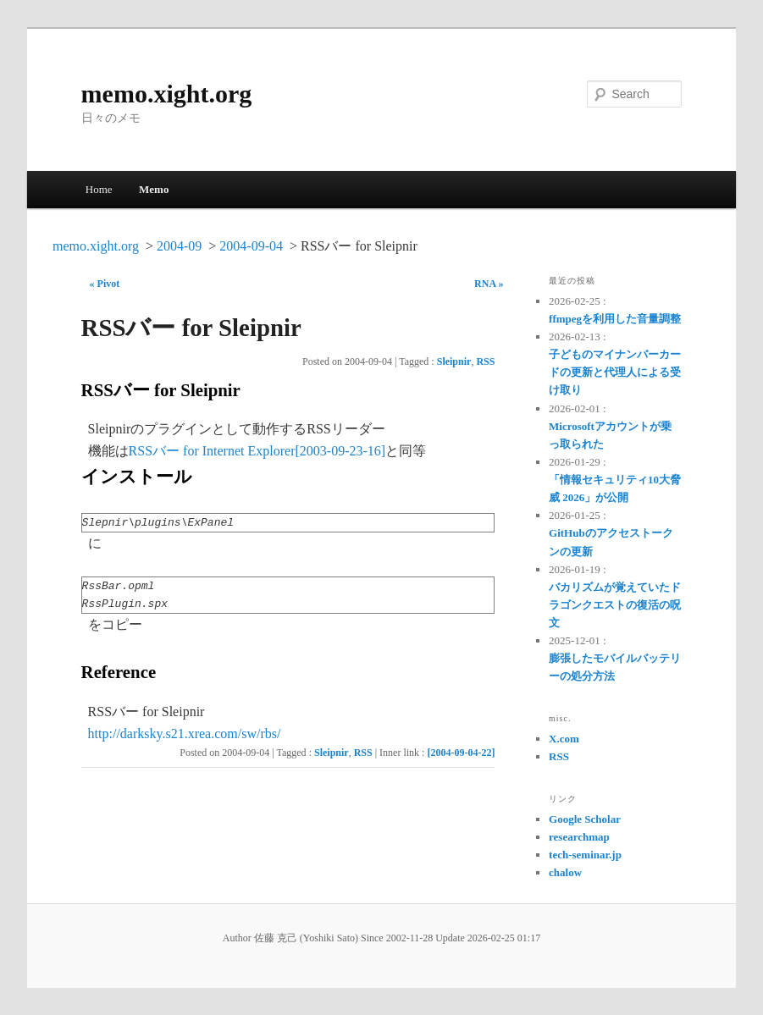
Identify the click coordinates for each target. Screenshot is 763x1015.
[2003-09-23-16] (340, 451)
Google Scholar (585, 819)
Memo (154, 189)
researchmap (579, 836)
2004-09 (179, 246)
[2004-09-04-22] (461, 752)
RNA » (488, 284)
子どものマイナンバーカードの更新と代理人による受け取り (615, 372)
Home (99, 189)
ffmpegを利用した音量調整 (615, 318)
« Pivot (105, 284)
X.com (564, 738)
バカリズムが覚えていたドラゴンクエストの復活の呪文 (615, 605)
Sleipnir (454, 361)
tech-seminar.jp (585, 854)
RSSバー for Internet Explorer (212, 451)
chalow (565, 872)
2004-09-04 (251, 246)
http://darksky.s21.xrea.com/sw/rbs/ (184, 733)
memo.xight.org (166, 94)
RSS (485, 361)
